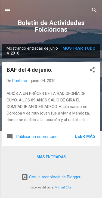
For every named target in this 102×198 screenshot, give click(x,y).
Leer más (85, 136)
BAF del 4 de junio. (29, 70)
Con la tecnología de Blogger (51, 177)
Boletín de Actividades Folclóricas (51, 26)
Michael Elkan (64, 187)
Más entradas (51, 157)
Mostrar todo (79, 48)
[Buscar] (94, 11)
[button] (92, 71)
